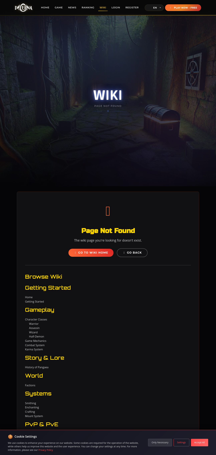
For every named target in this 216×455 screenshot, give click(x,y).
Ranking (88, 7)
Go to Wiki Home (91, 252)
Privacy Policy (45, 449)
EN (152, 7)
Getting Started (34, 301)
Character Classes (36, 319)
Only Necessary (160, 442)
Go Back (132, 252)
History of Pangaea (36, 367)
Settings (181, 442)
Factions (30, 385)
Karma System (34, 349)
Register (132, 7)
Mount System (34, 416)
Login (116, 7)
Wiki (103, 7)
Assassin (34, 328)
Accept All (199, 442)
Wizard (33, 332)
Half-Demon (36, 336)
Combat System (35, 345)
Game (59, 7)
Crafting (30, 412)
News (72, 7)
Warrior (34, 324)
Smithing (30, 403)
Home (45, 7)
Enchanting (32, 407)
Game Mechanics (35, 341)
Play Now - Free (183, 7)
